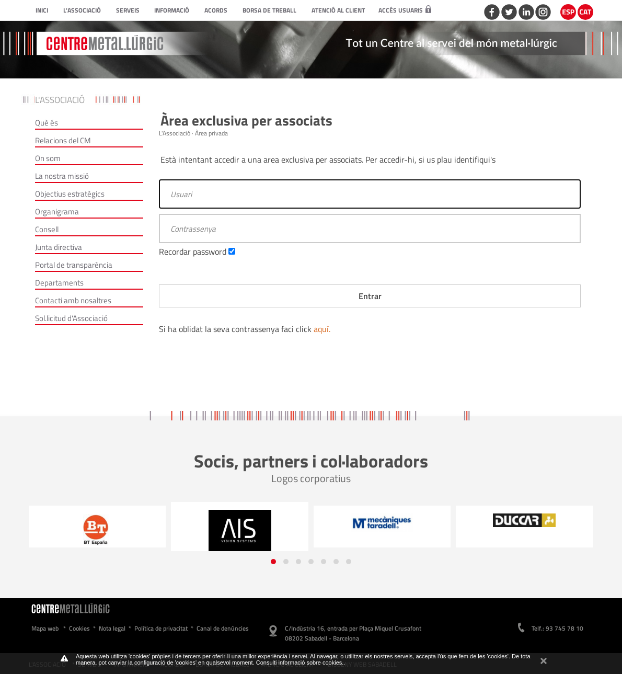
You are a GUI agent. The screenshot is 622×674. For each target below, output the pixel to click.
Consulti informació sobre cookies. (300, 662)
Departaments (59, 283)
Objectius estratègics (70, 194)
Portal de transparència (73, 265)
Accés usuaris (404, 10)
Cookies (79, 628)
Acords (215, 10)
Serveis (128, 10)
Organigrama (57, 211)
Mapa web (45, 628)
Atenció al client (338, 10)
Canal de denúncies (223, 628)
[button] (273, 561)
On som (48, 158)
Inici (42, 10)
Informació (171, 10)
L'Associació (82, 10)
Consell (47, 229)
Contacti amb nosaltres (73, 300)
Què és (46, 123)
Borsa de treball (269, 10)
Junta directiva (58, 247)
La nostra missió (62, 176)
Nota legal (112, 628)
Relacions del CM (63, 140)
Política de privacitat (161, 628)
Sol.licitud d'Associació (71, 318)
